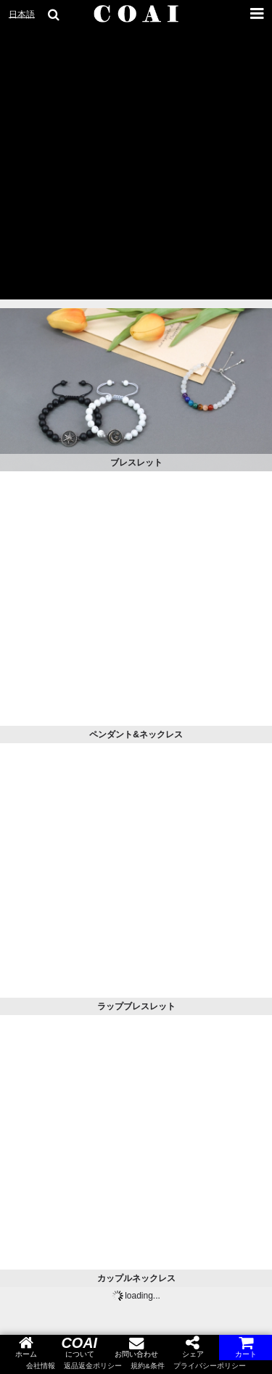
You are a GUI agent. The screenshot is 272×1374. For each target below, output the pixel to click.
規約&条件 (147, 1366)
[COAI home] (136, 14)
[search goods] (54, 14)
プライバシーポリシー (209, 1366)
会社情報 (40, 1366)
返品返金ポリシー (93, 1366)
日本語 (22, 14)
